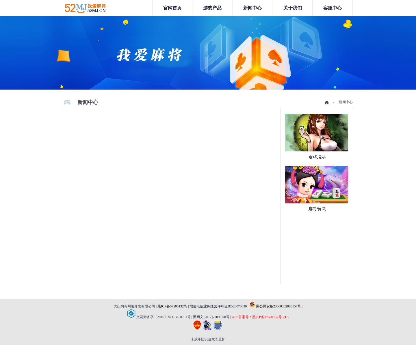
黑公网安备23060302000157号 (275, 306)
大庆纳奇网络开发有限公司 (134, 306)
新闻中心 (252, 7)
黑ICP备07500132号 (172, 306)
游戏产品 (212, 7)
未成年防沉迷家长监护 (208, 339)
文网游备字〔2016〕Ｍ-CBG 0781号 (159, 317)
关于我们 (292, 7)
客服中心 (332, 7)
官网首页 (172, 7)
